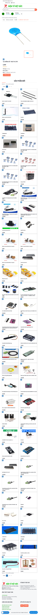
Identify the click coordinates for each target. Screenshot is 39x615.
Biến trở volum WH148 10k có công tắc (8, 246)
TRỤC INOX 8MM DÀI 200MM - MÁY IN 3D (27, 101)
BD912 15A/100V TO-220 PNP (6, 101)
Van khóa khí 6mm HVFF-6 (6, 230)
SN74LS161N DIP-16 (24, 262)
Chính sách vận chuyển (6, 609)
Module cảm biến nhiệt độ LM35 (7, 456)
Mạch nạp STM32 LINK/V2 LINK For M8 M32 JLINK (28, 375)
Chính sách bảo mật (5, 606)
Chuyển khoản (4, 595)
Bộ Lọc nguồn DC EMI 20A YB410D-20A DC (8, 407)
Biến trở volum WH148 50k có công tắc (8, 262)
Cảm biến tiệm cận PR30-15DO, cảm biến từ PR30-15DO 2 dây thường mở (9, 489)
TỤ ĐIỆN (15, 19)
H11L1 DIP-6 (4, 520)
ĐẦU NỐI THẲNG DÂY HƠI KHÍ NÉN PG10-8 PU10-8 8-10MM (10, 295)
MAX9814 (22, 504)
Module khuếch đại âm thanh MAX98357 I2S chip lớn (29, 391)
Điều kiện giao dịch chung (7, 605)
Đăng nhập (8, 2)
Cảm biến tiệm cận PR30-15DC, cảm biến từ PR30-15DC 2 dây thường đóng (28, 473)
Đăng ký (13, 2)
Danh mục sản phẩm (9, 19)
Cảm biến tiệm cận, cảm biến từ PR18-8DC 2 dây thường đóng (28, 489)
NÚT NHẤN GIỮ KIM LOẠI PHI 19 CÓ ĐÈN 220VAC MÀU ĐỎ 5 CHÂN (28, 166)
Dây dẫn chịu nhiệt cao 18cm (25, 552)
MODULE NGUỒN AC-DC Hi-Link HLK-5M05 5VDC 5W (29, 343)
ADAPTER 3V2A (23, 230)
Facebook (26, 605)
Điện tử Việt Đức (25, 612)
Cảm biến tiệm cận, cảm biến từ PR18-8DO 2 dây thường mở (9, 505)
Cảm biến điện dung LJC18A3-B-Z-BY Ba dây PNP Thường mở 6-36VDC (9, 214)
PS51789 (22, 117)
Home (4, 19)
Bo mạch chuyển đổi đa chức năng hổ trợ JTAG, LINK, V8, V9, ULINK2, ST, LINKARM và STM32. (28, 295)
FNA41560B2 (23, 536)
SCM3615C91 (4, 536)
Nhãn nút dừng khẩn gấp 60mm (7, 375)
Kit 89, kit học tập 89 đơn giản (25, 407)
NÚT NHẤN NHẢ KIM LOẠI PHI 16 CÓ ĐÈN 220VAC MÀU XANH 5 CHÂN (10, 182)
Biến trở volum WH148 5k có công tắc (26, 246)
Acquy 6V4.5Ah (23, 181)
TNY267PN (4, 552)
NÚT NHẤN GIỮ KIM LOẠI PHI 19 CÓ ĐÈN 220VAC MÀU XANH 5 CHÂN (10, 166)
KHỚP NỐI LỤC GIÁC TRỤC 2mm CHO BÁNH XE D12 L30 (29, 311)
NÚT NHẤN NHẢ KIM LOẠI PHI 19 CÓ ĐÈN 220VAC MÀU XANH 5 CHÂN (28, 150)
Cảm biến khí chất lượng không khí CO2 (27, 327)
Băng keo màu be (5, 278)
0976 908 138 (6, 587)
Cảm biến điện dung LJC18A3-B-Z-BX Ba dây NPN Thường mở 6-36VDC (28, 198)
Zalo (22, 605)
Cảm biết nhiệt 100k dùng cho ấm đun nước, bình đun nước (28, 424)
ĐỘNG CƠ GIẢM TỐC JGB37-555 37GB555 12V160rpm (27, 360)
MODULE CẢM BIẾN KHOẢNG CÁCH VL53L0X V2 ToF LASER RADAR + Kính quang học (29, 214)
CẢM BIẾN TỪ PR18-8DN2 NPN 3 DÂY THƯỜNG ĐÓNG (9, 198)
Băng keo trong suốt (24, 278)
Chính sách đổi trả (5, 608)
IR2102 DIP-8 (4, 149)
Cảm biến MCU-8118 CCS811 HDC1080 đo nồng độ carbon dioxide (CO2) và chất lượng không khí (10, 327)
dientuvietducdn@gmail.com (8, 589)
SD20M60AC (23, 133)
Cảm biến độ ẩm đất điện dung (7, 343)
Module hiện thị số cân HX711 (25, 456)
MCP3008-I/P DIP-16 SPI (6, 472)
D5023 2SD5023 (4, 423)
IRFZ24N (22, 520)
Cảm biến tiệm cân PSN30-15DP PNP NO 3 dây (9, 359)
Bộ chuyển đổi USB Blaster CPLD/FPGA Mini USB (9, 391)
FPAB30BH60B (4, 133)
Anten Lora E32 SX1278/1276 (6, 117)
